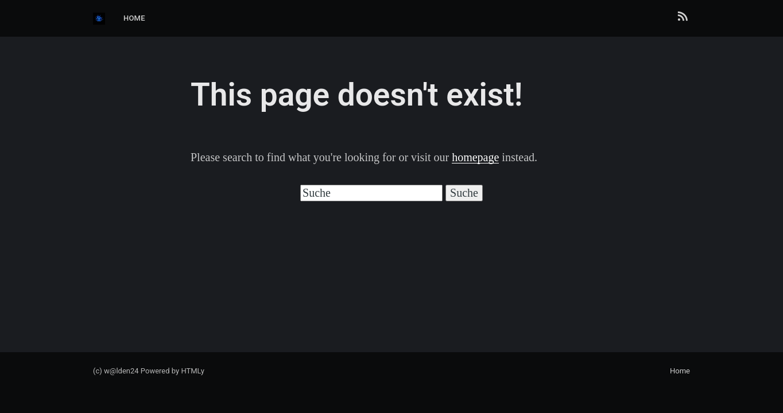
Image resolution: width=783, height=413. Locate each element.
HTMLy (192, 371)
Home (134, 18)
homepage (475, 157)
